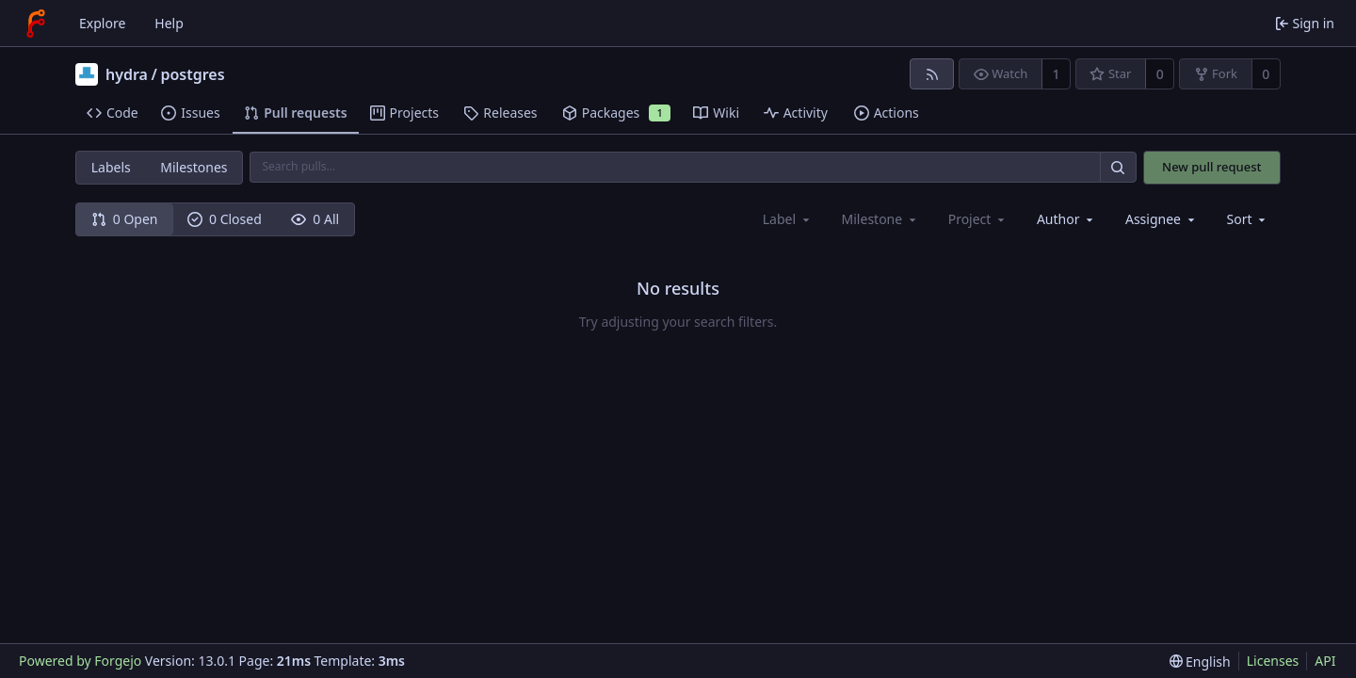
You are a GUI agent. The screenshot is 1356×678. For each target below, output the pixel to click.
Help (169, 23)
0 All (315, 219)
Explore (102, 23)
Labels (111, 167)
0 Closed (224, 219)
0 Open (124, 219)
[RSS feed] (932, 73)
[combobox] (1066, 219)
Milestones (193, 167)
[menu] (1248, 219)
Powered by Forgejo (80, 661)
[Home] (35, 23)
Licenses (1273, 661)
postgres (192, 74)
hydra (126, 74)
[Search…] (1118, 167)
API (1325, 661)
